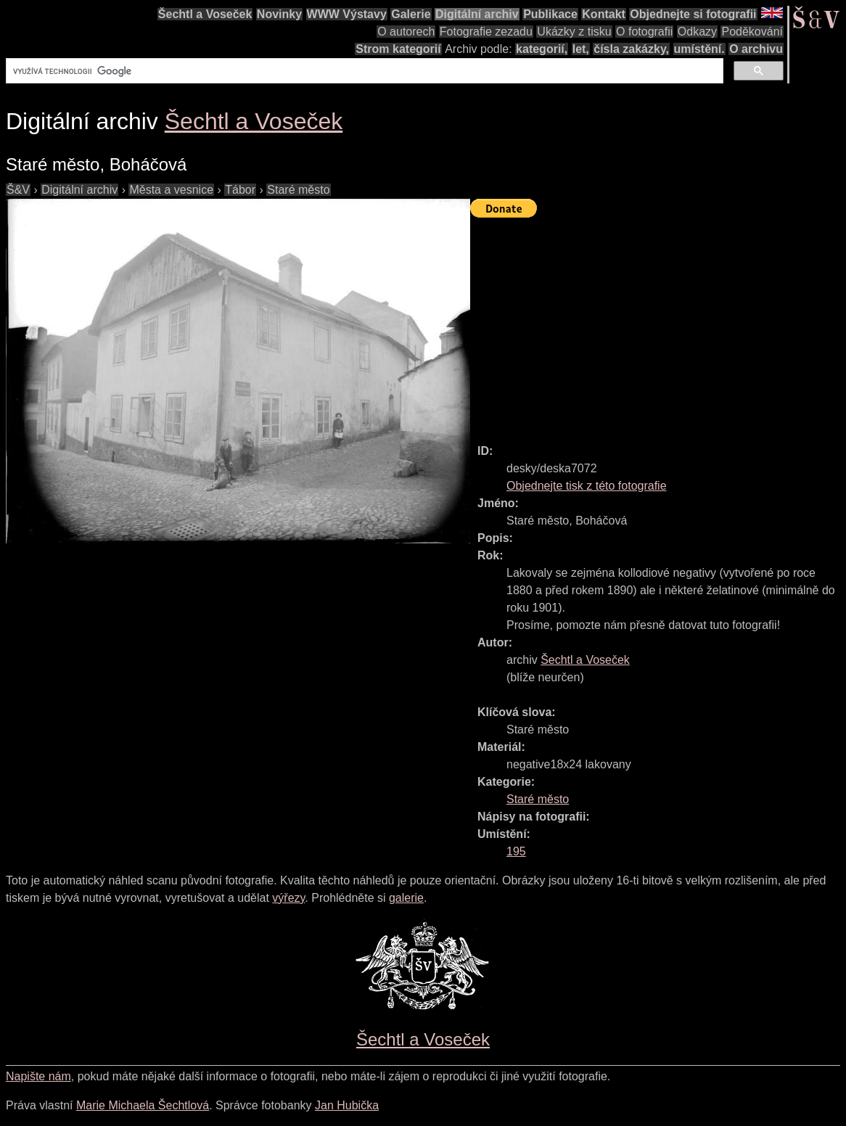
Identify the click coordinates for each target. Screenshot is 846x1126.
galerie (406, 898)
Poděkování (752, 31)
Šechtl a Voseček (205, 14)
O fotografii (644, 31)
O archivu (756, 49)
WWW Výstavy (347, 14)
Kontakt (603, 14)
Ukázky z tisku (574, 31)
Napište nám (38, 1076)
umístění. (699, 49)
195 (516, 851)
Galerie (410, 14)
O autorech (406, 31)
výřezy (288, 898)
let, (580, 49)
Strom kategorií (398, 49)
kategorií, (541, 49)
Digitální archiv (477, 14)
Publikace (550, 14)
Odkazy (697, 31)
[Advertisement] (658, 324)
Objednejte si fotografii (693, 14)
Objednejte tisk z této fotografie (586, 486)
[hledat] (363, 71)
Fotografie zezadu (486, 31)
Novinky (279, 14)
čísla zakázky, (631, 49)
